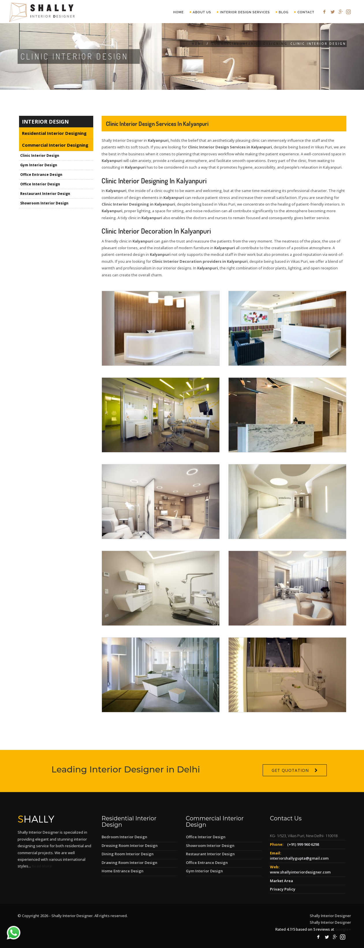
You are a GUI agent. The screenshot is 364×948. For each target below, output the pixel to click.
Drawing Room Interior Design (129, 862)
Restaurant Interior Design (45, 193)
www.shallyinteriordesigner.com (300, 872)
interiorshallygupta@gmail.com (299, 858)
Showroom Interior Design (44, 203)
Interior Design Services (245, 12)
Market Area (281, 880)
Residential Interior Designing (54, 133)
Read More (42, 866)
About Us (202, 12)
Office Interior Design (40, 184)
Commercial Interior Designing (250, 44)
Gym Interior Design (38, 165)
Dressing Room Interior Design (130, 845)
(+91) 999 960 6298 (303, 844)
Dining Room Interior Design (128, 853)
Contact (305, 12)
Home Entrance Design (122, 870)
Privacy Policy (282, 889)
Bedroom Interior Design (124, 836)
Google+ (343, 929)
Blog (284, 12)
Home (178, 12)
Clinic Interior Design (39, 155)
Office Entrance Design (41, 174)
